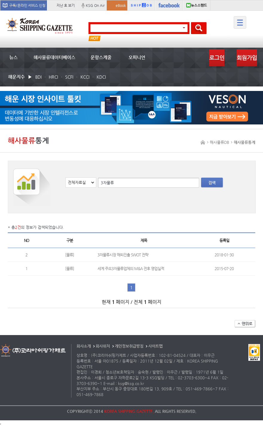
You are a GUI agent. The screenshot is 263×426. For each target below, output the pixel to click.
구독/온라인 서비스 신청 (27, 5)
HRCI (53, 76)
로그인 (216, 57)
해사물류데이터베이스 (54, 57)
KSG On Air (95, 5)
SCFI (69, 76)
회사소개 (84, 346)
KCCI (84, 76)
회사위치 (103, 346)
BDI (38, 76)
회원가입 (247, 57)
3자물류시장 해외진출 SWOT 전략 (122, 254)
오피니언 (137, 57)
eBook (121, 5)
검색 (211, 182)
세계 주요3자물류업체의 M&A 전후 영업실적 (130, 268)
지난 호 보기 (65, 5)
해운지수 (16, 76)
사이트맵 (155, 346)
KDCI (101, 76)
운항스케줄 (101, 57)
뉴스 (13, 57)
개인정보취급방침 (129, 346)
